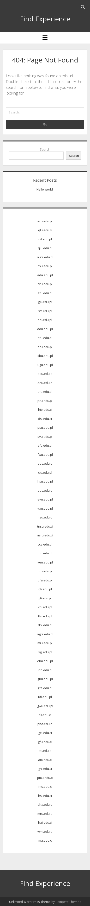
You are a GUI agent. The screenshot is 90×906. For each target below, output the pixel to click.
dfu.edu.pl (45, 347)
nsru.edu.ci (45, 535)
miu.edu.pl (45, 643)
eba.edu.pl (45, 661)
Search (45, 149)
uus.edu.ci (45, 490)
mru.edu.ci (45, 813)
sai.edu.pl (45, 320)
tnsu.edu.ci (45, 526)
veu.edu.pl (45, 562)
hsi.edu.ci (45, 795)
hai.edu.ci (45, 822)
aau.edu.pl (45, 329)
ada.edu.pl (45, 275)
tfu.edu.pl (45, 616)
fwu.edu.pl (45, 454)
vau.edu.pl (45, 508)
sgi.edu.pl (45, 652)
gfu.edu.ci (45, 742)
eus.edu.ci (45, 463)
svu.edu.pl (45, 436)
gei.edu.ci (45, 733)
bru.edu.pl (45, 571)
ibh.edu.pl (45, 670)
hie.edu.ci (45, 409)
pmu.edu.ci (45, 778)
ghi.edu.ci (45, 768)
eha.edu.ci (45, 804)
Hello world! (45, 189)
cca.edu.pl (45, 544)
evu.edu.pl (45, 499)
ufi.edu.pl (45, 697)
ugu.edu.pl (45, 365)
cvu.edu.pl (45, 284)
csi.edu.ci (45, 750)
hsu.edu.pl (45, 481)
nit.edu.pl (45, 239)
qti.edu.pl (45, 589)
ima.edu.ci (45, 840)
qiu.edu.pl (45, 248)
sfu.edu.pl (45, 445)
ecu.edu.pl (45, 221)
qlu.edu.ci (45, 230)
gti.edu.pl (45, 598)
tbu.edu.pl (45, 553)
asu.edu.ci (45, 373)
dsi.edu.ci (45, 418)
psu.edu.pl (45, 427)
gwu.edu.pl (45, 706)
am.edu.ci (45, 760)
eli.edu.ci (45, 715)
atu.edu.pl (45, 293)
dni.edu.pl (45, 625)
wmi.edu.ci (45, 831)
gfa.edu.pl (45, 688)
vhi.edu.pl (45, 607)
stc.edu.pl (45, 311)
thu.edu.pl (45, 391)
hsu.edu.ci (45, 517)
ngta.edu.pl (45, 634)
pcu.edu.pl (45, 401)
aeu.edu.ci (45, 383)
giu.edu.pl (45, 302)
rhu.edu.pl (45, 266)
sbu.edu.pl (45, 356)
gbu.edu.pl (45, 679)
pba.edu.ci (45, 724)
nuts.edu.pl (45, 257)
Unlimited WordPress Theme (30, 902)
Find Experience (45, 18)
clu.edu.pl (45, 472)
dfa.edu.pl (45, 580)
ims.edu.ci (45, 786)
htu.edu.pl (45, 338)
